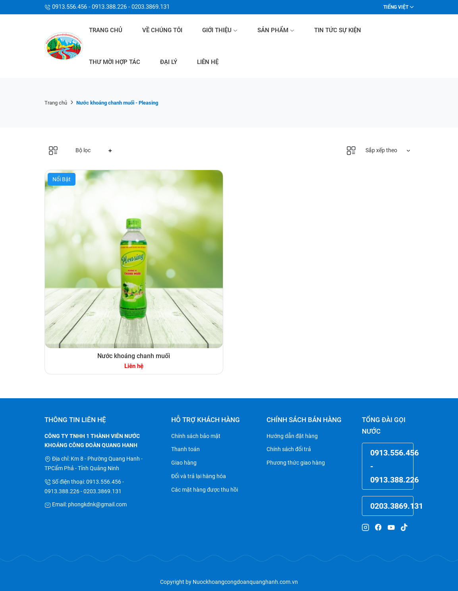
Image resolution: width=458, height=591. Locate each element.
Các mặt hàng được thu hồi (204, 489)
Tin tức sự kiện (337, 30)
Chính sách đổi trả (289, 449)
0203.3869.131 (392, 506)
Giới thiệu (220, 30)
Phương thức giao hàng (296, 462)
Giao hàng (184, 462)
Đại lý (168, 62)
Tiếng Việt (395, 7)
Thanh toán (185, 449)
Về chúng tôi (162, 30)
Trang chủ (105, 30)
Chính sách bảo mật (195, 436)
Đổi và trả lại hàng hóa (198, 476)
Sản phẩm (275, 30)
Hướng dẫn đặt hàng (292, 436)
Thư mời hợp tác (114, 62)
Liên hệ (207, 62)
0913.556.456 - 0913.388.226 (88, 6)
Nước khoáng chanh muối (133, 356)
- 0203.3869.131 (148, 6)
